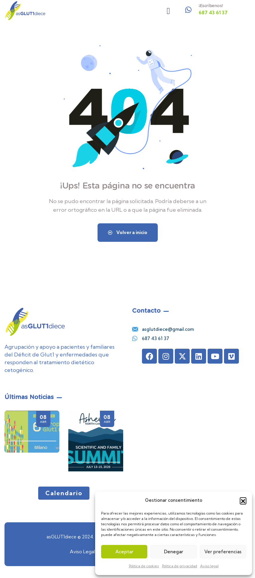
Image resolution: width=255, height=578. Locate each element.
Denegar (173, 551)
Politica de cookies (144, 566)
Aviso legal (209, 566)
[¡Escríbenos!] (188, 10)
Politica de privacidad (179, 566)
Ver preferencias (223, 551)
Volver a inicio (127, 232)
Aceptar (124, 551)
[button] (243, 501)
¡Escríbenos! (211, 5)
